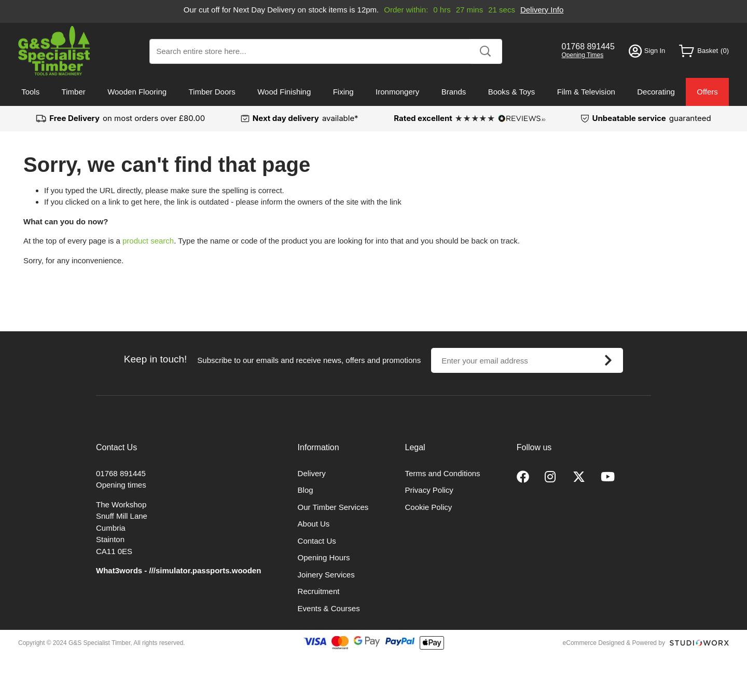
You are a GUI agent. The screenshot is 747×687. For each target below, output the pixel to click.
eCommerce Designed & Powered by (614, 642)
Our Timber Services (333, 507)
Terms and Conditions (442, 473)
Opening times (121, 484)
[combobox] (325, 51)
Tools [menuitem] (30, 91)
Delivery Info (541, 9)
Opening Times (583, 55)
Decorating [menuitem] (656, 91)
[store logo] (54, 50)
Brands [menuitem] (453, 91)
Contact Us (317, 540)
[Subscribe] (608, 360)
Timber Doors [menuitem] (211, 91)
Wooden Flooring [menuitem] (137, 91)
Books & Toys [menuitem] (511, 91)
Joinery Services (326, 574)
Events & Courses (329, 608)
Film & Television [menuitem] (586, 91)
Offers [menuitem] (707, 91)
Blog (305, 490)
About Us (314, 523)
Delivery (312, 473)
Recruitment (319, 591)
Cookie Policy (428, 507)
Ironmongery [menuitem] (397, 91)
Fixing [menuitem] (343, 91)
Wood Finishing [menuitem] (284, 91)
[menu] (373, 92)
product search (148, 240)
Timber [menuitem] (74, 91)
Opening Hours (324, 557)
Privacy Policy (429, 490)
